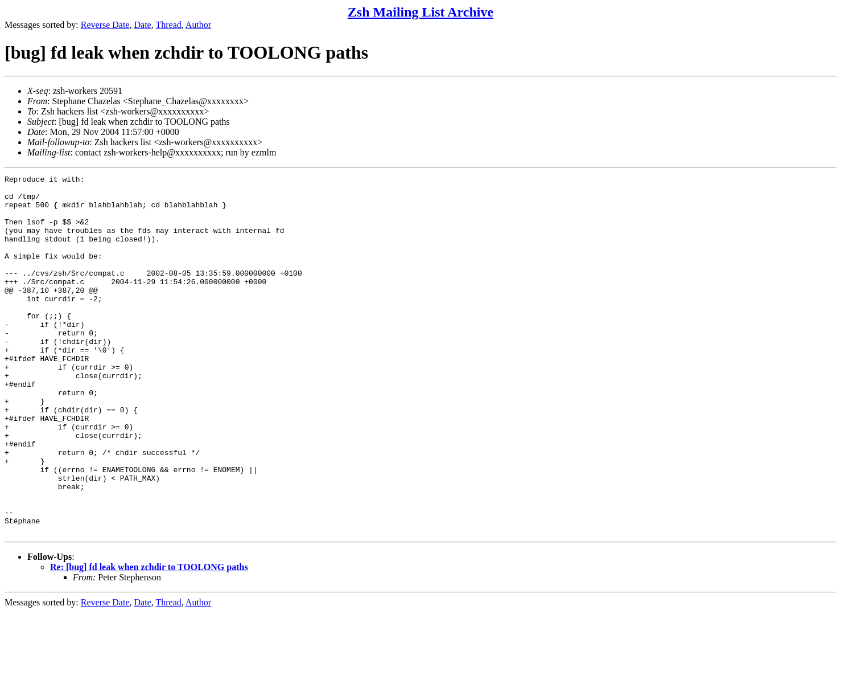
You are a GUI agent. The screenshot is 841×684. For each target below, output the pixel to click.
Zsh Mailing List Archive (420, 12)
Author (198, 25)
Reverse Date (105, 25)
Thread (168, 25)
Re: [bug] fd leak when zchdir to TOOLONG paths (149, 639)
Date (142, 25)
